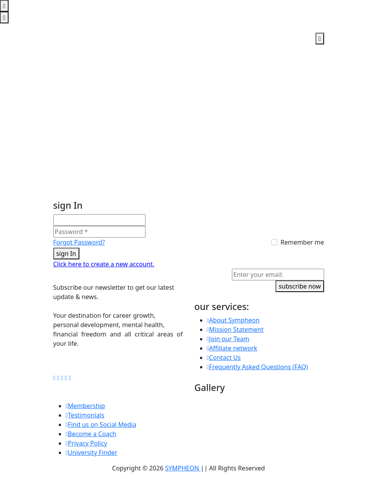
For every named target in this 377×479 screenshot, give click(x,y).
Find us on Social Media (101, 424)
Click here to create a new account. (103, 264)
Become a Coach (91, 434)
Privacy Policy (86, 443)
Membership (85, 406)
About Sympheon (233, 320)
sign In (66, 253)
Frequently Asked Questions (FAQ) (257, 367)
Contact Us (224, 357)
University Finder (91, 452)
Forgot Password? (79, 242)
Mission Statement (235, 329)
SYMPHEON (183, 468)
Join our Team (228, 339)
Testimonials (85, 415)
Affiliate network (232, 348)
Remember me (302, 242)
